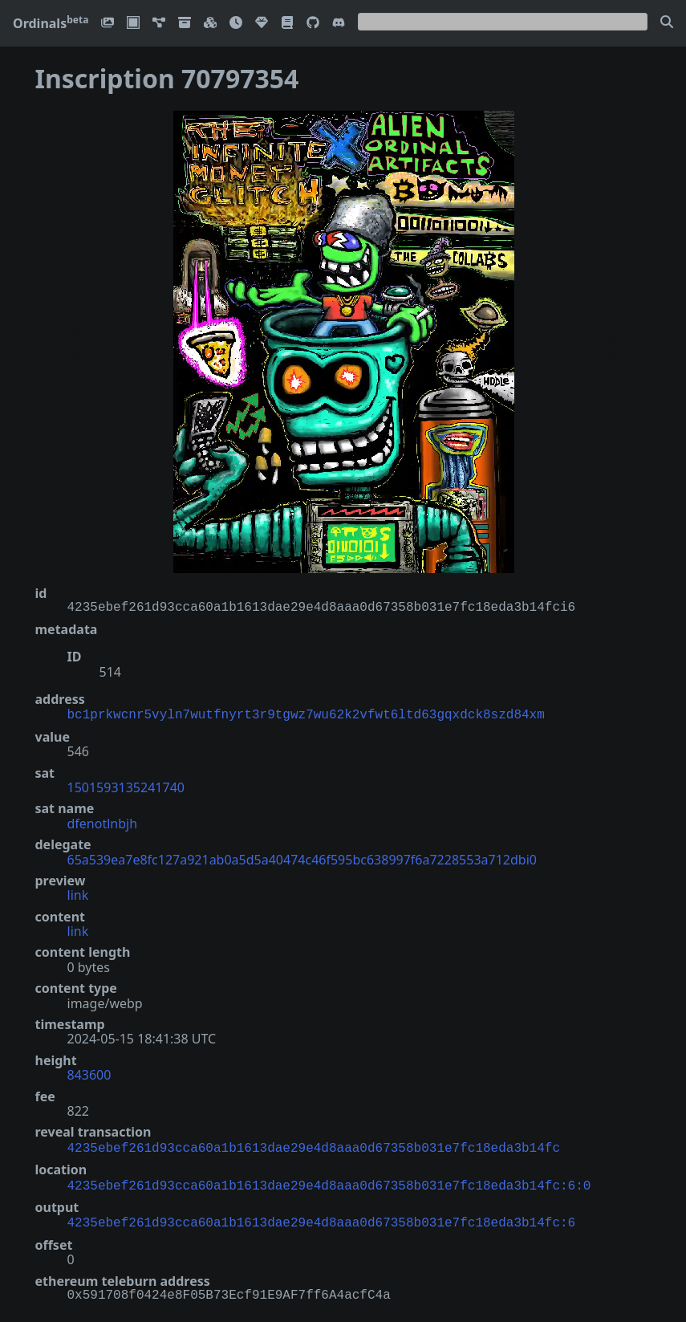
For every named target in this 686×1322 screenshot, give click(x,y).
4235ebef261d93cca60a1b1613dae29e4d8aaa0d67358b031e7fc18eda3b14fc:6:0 (329, 1181)
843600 (89, 1073)
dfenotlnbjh (102, 822)
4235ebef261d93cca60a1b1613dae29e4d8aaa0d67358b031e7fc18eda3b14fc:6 (321, 1217)
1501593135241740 (126, 786)
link (78, 893)
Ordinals (50, 23)
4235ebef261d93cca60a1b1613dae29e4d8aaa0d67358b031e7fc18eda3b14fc (313, 1145)
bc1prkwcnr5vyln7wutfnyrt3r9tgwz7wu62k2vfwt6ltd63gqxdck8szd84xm (306, 713)
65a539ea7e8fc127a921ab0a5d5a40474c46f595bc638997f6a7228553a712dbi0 (302, 858)
